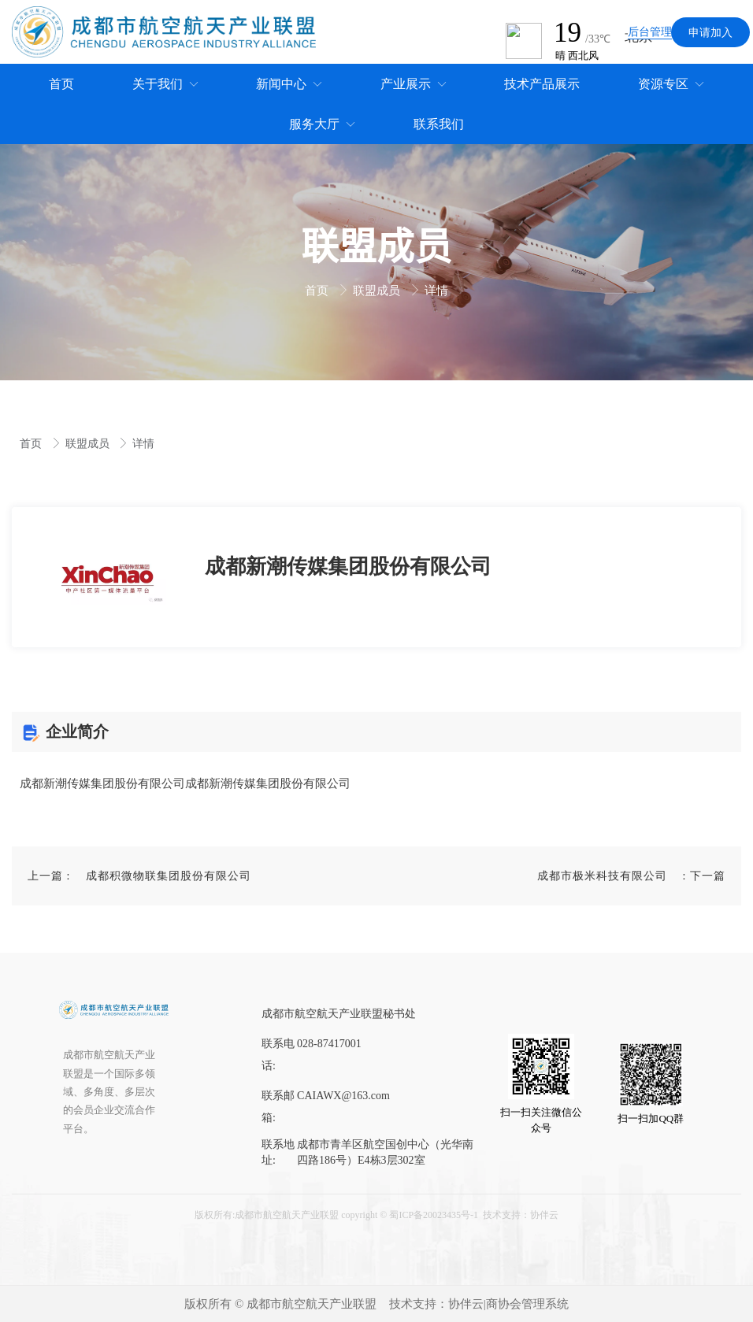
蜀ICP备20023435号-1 (433, 1214)
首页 (318, 290)
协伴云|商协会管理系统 (508, 1304)
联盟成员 (378, 290)
